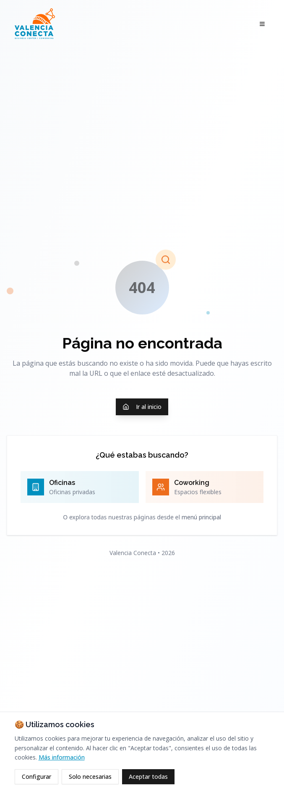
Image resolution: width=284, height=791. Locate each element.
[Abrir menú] (262, 23)
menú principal (201, 517)
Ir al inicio (142, 407)
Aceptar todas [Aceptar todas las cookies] (148, 777)
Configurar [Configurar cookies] (36, 777)
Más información (62, 757)
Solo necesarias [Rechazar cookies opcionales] (90, 777)
